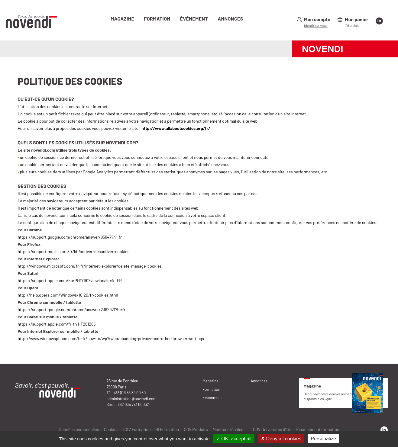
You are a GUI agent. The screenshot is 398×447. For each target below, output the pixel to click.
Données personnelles (79, 429)
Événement (194, 18)
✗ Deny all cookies (281, 438)
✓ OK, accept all (233, 438)
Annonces (230, 18)
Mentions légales (228, 429)
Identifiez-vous (316, 25)
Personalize (323, 438)
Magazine (122, 18)
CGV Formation (137, 429)
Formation (157, 18)
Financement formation (317, 429)
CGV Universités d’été (272, 429)
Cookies (111, 429)
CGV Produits (196, 429)
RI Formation (167, 429)
